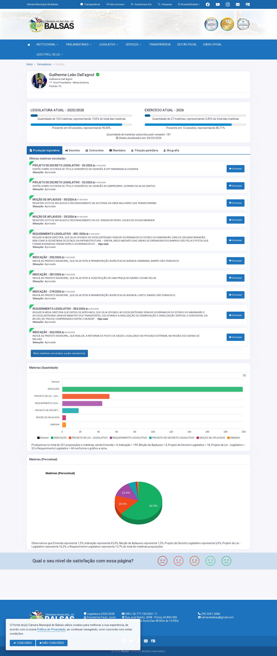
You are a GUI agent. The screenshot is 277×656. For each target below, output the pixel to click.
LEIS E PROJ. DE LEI (50, 54)
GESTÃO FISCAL (187, 44)
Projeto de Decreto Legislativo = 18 (189, 444)
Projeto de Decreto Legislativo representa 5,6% (193, 543)
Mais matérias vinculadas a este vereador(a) (59, 353)
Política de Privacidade (51, 629)
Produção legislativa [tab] (44, 150)
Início (30, 64)
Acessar (235, 168)
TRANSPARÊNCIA (160, 44)
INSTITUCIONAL (47, 44)
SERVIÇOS (133, 44)
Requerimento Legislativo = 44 (56, 448)
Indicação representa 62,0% (101, 543)
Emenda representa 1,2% (68, 543)
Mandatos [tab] (117, 150)
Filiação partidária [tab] (144, 150)
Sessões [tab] (72, 150)
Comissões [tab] (94, 150)
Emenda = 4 (110, 444)
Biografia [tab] (171, 150)
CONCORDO (22, 643)
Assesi (125, 651)
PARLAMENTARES (78, 44)
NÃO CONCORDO (51, 643)
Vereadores (44, 64)
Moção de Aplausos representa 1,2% (141, 543)
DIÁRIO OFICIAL (212, 44)
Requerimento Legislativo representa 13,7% (96, 546)
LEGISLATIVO (108, 44)
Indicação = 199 (128, 444)
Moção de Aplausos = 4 (153, 444)
